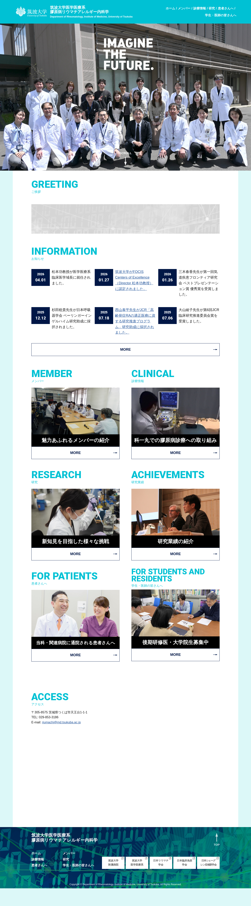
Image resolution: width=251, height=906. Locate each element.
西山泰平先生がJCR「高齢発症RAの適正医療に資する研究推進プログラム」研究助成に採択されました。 (135, 321)
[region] (125, 95)
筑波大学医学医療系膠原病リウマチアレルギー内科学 (91, 11)
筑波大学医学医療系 (137, 880)
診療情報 (37, 877)
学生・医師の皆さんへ (78, 883)
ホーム (36, 871)
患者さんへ (39, 883)
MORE (125, 349)
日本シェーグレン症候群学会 (208, 880)
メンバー (69, 871)
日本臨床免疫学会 (184, 880)
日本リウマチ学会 (160, 880)
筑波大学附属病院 (113, 880)
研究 (66, 877)
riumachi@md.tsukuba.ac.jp (61, 740)
